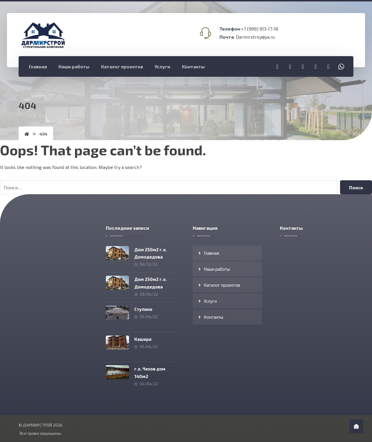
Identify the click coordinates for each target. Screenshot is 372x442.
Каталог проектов (222, 285)
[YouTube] (303, 66)
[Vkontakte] (315, 66)
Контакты (213, 317)
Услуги (210, 301)
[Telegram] (277, 66)
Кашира (143, 337)
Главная (211, 253)
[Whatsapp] (341, 66)
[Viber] (328, 66)
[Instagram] (290, 66)
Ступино (144, 308)
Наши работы (217, 269)
